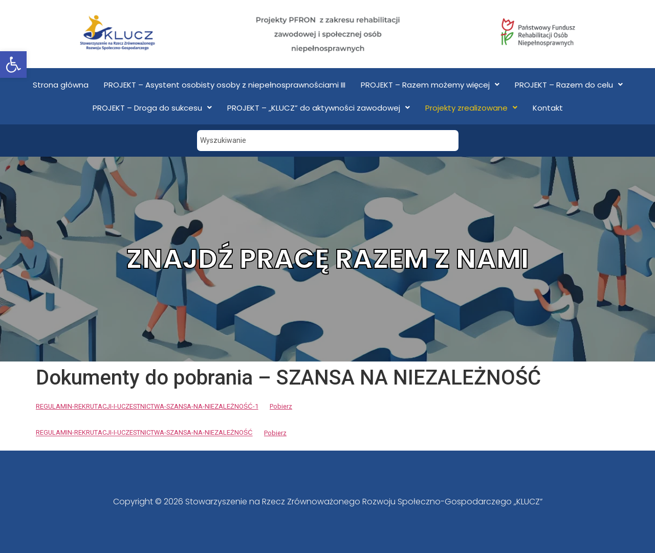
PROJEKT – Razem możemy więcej (430, 84)
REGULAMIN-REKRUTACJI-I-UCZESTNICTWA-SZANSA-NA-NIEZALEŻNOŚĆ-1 (147, 406)
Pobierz (281, 406)
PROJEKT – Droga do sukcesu (152, 107)
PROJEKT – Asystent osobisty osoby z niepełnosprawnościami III (224, 84)
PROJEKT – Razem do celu (569, 84)
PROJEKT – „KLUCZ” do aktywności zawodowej (318, 107)
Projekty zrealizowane (471, 107)
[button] (13, 64)
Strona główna (61, 84)
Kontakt (548, 107)
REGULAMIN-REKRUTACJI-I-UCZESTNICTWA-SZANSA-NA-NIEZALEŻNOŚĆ (144, 433)
